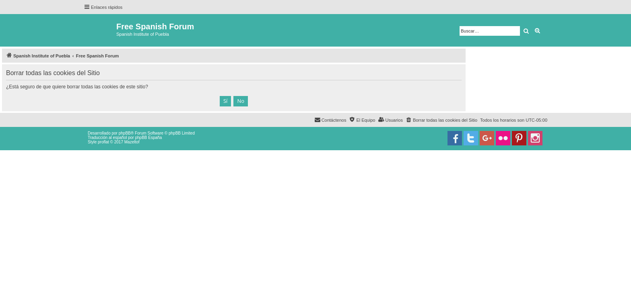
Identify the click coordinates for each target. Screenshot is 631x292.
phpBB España (148, 137)
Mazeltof (132, 142)
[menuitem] (441, 120)
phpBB (125, 133)
